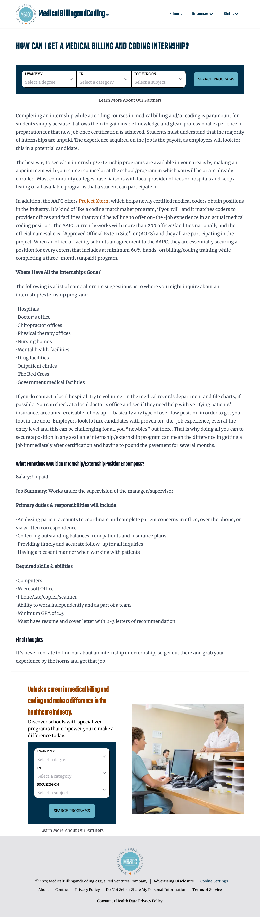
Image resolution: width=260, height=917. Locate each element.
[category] (103, 79)
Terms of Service (207, 889)
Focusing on (145, 74)
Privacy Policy (87, 889)
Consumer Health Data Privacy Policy (130, 901)
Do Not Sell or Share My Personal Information (146, 889)
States (231, 14)
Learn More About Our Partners (130, 100)
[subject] (158, 79)
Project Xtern (93, 201)
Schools (176, 14)
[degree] (49, 79)
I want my (33, 74)
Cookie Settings (214, 881)
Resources (203, 14)
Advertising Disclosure (174, 881)
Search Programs (216, 79)
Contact (62, 889)
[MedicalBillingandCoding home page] (26, 14)
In (81, 74)
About (43, 889)
